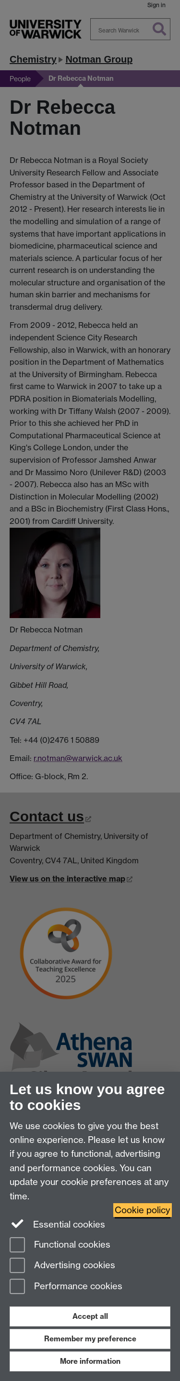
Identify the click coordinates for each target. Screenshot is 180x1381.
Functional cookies (60, 1245)
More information (90, 1361)
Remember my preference (90, 1338)
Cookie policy (142, 1210)
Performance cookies (66, 1287)
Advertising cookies (62, 1266)
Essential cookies (57, 1224)
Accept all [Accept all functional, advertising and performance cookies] (90, 1316)
